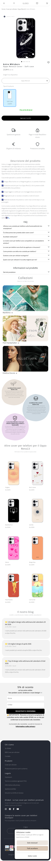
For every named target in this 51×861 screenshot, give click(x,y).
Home (3, 9)
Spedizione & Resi (10, 789)
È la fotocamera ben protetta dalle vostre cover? (18, 233)
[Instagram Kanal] (7, 809)
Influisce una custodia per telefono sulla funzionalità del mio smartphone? (22, 227)
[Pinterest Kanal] (11, 809)
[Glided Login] (14, 3)
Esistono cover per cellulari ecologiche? (16, 256)
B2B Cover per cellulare (12, 752)
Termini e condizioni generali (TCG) (16, 781)
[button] (21, 61)
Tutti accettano (32, 848)
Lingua (25, 827)
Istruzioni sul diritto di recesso (14, 793)
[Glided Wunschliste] (37, 3)
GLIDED (26, 3)
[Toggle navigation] (4, 3)
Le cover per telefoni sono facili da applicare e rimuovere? (21, 247)
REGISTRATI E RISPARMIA (25, 711)
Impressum (8, 777)
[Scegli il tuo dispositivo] (25, 81)
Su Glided (8, 748)
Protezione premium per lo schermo (16, 769)
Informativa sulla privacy (25, 726)
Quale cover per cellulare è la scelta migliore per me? (20, 260)
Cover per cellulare (11, 9)
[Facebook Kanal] (14, 809)
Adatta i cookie (32, 856)
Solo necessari (32, 843)
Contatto (7, 756)
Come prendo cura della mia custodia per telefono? (19, 251)
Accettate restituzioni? (10, 237)
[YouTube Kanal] (19, 809)
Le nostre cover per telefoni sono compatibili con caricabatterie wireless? (23, 242)
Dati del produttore (9, 272)
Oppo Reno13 (22, 9)
